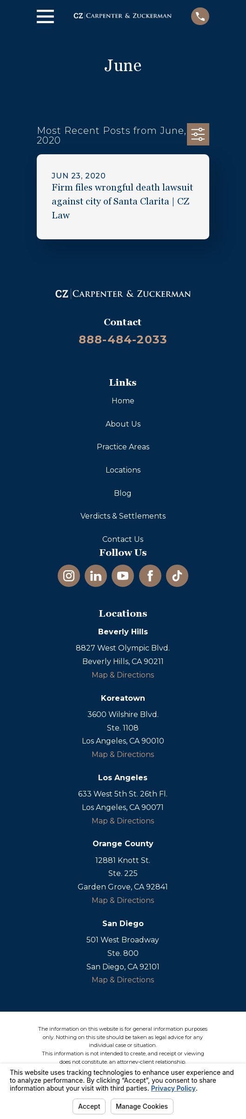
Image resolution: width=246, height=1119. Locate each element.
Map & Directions (123, 675)
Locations (123, 470)
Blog (123, 493)
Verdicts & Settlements (123, 516)
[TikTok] (177, 575)
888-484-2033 (123, 339)
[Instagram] (68, 575)
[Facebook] (150, 575)
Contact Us (122, 539)
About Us (123, 424)
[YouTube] (122, 575)
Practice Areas (123, 446)
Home (123, 400)
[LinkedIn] (95, 575)
